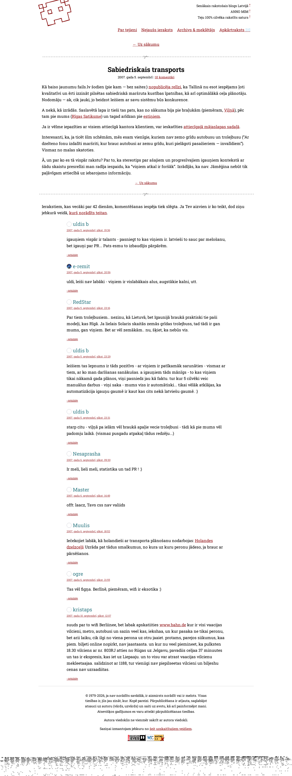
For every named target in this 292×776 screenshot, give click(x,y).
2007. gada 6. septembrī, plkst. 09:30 (89, 460)
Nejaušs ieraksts (157, 29)
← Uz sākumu (146, 44)
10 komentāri (164, 77)
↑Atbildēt (72, 255)
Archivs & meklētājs (196, 29)
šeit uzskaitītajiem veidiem (171, 728)
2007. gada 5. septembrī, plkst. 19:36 (88, 230)
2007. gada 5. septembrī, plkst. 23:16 (88, 308)
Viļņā (229, 110)
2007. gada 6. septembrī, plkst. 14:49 (88, 495)
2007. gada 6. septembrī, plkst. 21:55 (88, 579)
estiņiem (151, 116)
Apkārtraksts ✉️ (234, 29)
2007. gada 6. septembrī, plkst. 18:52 (88, 531)
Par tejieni (127, 29)
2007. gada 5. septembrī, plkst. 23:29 (89, 356)
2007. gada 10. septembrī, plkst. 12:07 (89, 615)
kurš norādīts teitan (88, 212)
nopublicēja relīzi (165, 86)
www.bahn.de (173, 624)
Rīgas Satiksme (86, 116)
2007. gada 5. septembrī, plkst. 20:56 (89, 272)
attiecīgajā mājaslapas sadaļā (211, 126)
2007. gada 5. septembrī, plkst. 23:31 (88, 417)
